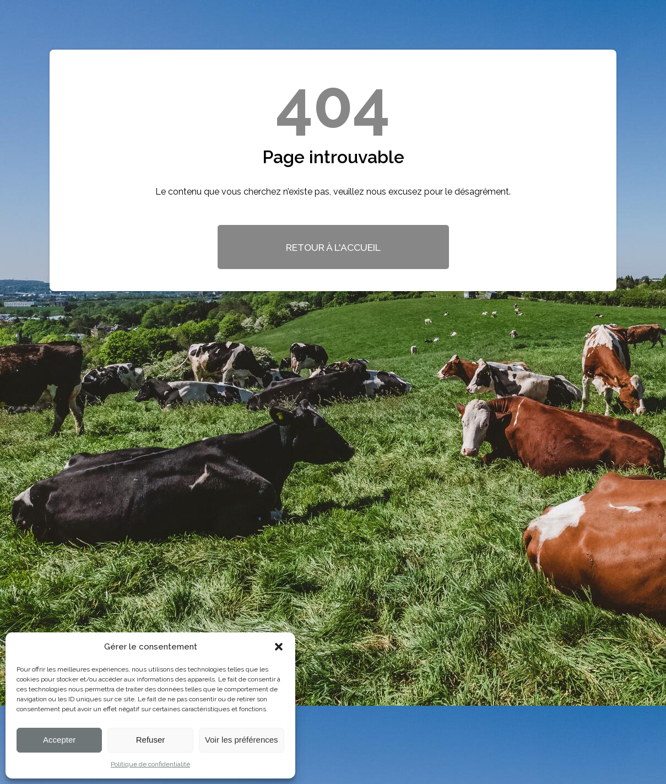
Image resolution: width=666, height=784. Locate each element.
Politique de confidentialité (150, 764)
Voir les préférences (241, 739)
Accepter (59, 739)
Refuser (150, 739)
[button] (278, 646)
